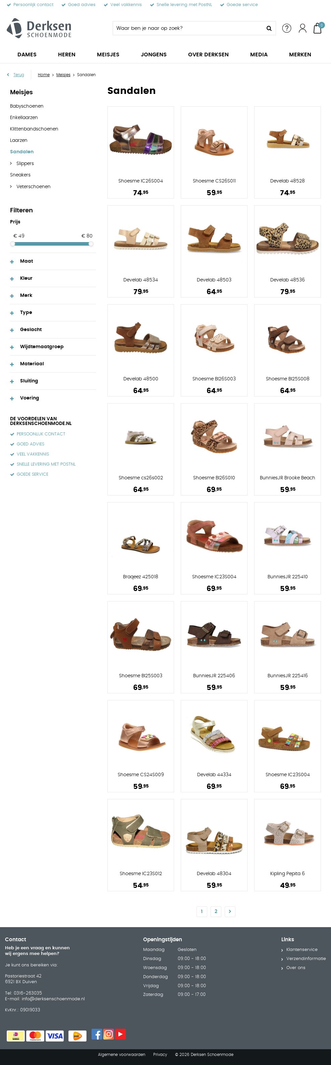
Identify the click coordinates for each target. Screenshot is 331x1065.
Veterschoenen (33, 186)
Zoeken (269, 28)
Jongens (154, 54)
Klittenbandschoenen (34, 129)
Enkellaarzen (24, 117)
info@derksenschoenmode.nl (53, 999)
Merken (300, 54)
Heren (66, 54)
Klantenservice (302, 950)
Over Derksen (208, 54)
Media (259, 54)
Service (286, 28)
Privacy (160, 1055)
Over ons (296, 968)
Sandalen (22, 152)
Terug (18, 75)
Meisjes (108, 54)
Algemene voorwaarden (121, 1055)
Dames (27, 54)
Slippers (24, 163)
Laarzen (18, 140)
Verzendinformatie (306, 959)
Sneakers (20, 175)
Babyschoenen (27, 106)
